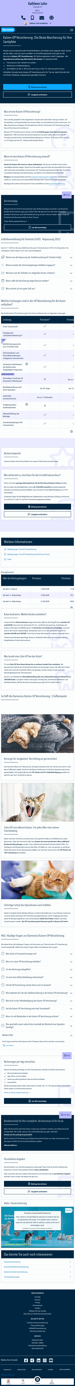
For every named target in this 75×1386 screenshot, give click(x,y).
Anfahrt (37, 1308)
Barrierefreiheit (37, 1369)
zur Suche (8, 1045)
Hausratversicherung (37, 1331)
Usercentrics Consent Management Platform (40, 1228)
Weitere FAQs (37, 1035)
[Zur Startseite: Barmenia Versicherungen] (8, 30)
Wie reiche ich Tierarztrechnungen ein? (39, 954)
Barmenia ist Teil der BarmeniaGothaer (37, 1314)
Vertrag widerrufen (8, 1375)
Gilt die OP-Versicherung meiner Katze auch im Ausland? (39, 985)
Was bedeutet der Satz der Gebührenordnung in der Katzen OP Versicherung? (39, 993)
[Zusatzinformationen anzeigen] (27, 364)
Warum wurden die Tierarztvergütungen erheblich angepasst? (39, 265)
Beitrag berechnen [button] (37, 87)
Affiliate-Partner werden (37, 1311)
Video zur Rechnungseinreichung (17, 1092)
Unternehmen (37, 1305)
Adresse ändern (37, 1340)
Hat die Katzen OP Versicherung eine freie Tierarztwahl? (39, 1009)
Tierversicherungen (37, 1325)
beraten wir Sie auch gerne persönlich (18, 1134)
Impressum (7, 1369)
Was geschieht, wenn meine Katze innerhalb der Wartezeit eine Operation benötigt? (39, 1026)
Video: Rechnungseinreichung (15, 221)
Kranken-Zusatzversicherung (37, 1323)
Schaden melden (38, 1343)
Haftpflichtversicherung (37, 1328)
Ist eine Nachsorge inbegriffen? (39, 969)
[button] (37, 23)
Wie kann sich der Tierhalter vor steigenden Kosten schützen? (39, 273)
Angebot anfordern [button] (37, 94)
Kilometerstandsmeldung (37, 1345)
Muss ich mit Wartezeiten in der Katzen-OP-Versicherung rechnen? (39, 1016)
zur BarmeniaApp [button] (37, 227)
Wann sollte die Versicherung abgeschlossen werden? (39, 281)
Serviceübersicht (38, 1348)
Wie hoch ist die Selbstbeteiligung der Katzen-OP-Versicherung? (39, 1001)
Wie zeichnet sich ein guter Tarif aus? (39, 289)
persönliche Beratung (57, 184)
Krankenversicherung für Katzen (42, 177)
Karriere (37, 1300)
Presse (37, 1302)
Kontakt (37, 1297)
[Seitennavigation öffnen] (72, 30)
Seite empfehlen (64, 1369)
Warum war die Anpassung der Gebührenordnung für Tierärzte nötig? (39, 257)
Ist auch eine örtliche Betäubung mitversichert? (39, 977)
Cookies (50, 1369)
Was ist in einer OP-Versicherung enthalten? (39, 962)
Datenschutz (21, 1369)
